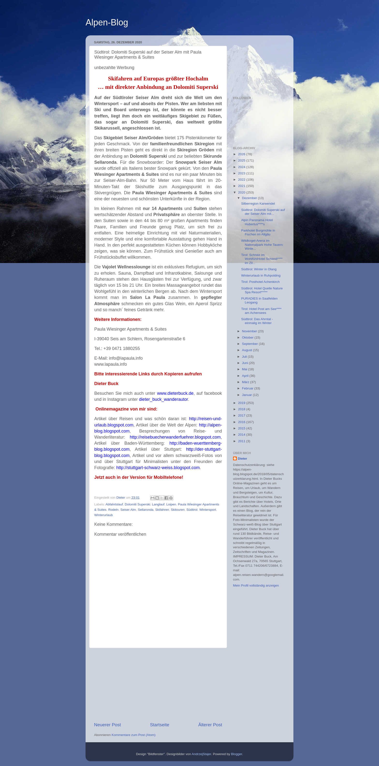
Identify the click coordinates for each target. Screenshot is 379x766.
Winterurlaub (103, 515)
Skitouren (178, 509)
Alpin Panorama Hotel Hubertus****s (257, 222)
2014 (242, 434)
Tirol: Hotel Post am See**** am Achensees (261, 311)
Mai (245, 369)
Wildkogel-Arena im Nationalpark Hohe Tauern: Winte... (262, 244)
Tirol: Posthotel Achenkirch (260, 282)
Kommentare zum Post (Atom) (134, 735)
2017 (242, 415)
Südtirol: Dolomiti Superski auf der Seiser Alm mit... (263, 212)
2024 (242, 167)
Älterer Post (210, 724)
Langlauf (158, 504)
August (247, 350)
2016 (242, 422)
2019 (242, 403)
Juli (245, 356)
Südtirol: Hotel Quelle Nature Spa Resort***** (262, 290)
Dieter (242, 458)
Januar (247, 395)
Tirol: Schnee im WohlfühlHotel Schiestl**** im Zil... (262, 258)
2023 (242, 173)
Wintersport (207, 509)
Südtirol (191, 509)
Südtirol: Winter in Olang (259, 269)
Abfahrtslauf (114, 504)
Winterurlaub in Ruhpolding (261, 275)
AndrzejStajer (201, 754)
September (250, 344)
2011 (242, 441)
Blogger (236, 754)
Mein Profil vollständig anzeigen (256, 585)
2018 (242, 409)
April (245, 376)
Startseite (159, 724)
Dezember (250, 198)
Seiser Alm (128, 509)
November (250, 331)
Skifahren (162, 509)
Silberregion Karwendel (258, 203)
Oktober (248, 337)
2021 (242, 186)
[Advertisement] (158, 685)
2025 (242, 160)
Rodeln (113, 509)
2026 (242, 154)
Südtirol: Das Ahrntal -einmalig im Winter (257, 321)
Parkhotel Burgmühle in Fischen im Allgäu (258, 232)
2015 (242, 428)
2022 (242, 179)
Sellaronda (145, 509)
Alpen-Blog (107, 22)
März (246, 382)
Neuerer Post (107, 724)
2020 (242, 192)
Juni (245, 363)
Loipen (171, 504)
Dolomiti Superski (137, 504)
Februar (248, 388)
